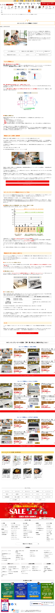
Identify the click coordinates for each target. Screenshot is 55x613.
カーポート (37, 503)
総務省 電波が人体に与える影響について (12, 147)
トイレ (37, 500)
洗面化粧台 (26, 538)
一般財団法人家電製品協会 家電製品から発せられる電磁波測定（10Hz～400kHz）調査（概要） (19, 246)
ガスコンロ (17, 498)
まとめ (27, 54)
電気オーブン (14, 538)
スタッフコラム (24, 571)
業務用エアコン (4, 538)
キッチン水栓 (26, 531)
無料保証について (19, 557)
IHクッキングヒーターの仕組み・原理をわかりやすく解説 (6, 483)
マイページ (32, 556)
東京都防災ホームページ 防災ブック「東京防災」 (13, 306)
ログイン (15, 4)
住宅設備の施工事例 (11, 566)
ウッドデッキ (47, 503)
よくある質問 (4, 560)
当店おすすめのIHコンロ (43, 54)
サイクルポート (50, 534)
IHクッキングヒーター (15, 534)
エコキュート (27, 500)
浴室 (7, 500)
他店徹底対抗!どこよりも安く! (6, 555)
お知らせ (28, 4)
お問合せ (38, 4)
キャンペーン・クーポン (6, 553)
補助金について (34, 566)
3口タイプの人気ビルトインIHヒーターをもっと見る (27, 416)
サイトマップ (46, 559)
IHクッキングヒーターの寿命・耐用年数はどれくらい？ (48, 471)
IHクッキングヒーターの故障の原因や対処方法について (38, 471)
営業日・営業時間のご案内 (48, 569)
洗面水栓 (25, 532)
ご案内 (24, 4)
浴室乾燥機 (7, 503)
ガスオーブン (14, 537)
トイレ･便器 (4, 531)
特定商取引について (47, 554)
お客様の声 (10, 571)
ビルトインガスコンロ (15, 531)
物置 (48, 541)
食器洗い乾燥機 (14, 532)
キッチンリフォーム (15, 542)
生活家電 (38, 539)
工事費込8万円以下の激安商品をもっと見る (27, 454)
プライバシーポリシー (47, 556)
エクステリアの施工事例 (12, 570)
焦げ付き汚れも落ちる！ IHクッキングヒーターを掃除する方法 (27, 483)
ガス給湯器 (39, 531)
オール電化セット (40, 535)
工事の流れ (3, 566)
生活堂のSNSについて (35, 569)
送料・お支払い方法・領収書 (20, 553)
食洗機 (37, 498)
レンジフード (47, 498)
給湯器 (17, 500)
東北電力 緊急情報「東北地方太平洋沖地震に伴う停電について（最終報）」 (32, 308)
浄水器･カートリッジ (27, 535)
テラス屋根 (14, 506)
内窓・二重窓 (17, 503)
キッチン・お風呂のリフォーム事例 (13, 568)
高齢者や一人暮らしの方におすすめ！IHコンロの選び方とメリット (16, 471)
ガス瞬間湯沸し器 (40, 534)
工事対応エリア (4, 569)
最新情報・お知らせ (25, 566)
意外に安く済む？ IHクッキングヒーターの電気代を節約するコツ (38, 483)
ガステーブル (14, 541)
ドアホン (49, 544)
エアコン (47, 500)
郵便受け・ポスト (51, 542)
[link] (16, 604)
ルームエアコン (4, 536)
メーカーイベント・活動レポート (26, 570)
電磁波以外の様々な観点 (11, 54)
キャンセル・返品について (20, 559)
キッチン (6, 498)
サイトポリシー (46, 553)
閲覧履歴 (20, 4)
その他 (40, 506)
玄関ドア (27, 503)
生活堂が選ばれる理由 (5, 558)
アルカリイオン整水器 (27, 537)
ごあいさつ (3, 557)
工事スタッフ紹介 (4, 571)
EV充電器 (49, 532)
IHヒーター (27, 498)
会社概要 (45, 566)
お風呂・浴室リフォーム (28, 541)
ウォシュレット (4, 532)
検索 (31, 4)
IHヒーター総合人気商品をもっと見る (27, 377)
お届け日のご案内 (19, 556)
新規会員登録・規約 (33, 553)
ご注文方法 (18, 554)
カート (35, 4)
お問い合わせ (32, 557)
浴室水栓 (25, 534)
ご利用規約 (46, 557)
